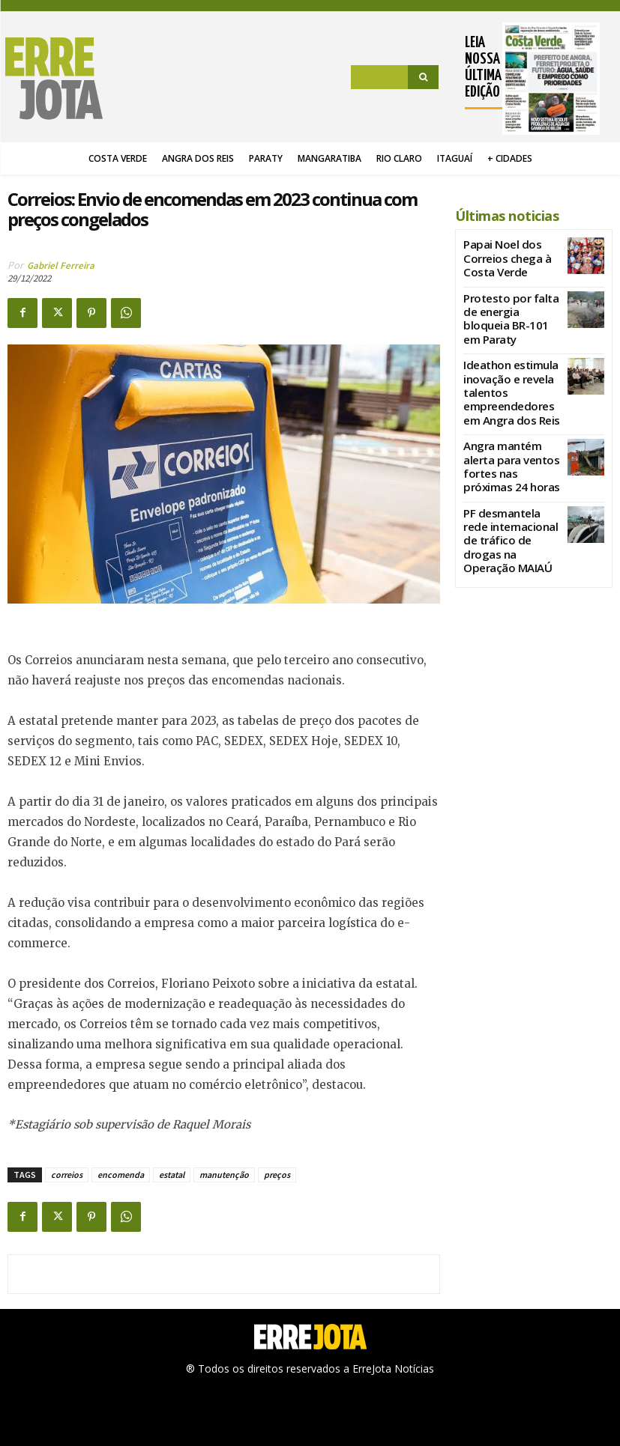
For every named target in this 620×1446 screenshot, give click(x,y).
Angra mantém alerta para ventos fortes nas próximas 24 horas (508, 419)
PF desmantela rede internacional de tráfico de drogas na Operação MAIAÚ (510, 472)
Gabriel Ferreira (60, 265)
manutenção (224, 1174)
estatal (171, 1174)
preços (277, 1174)
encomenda (120, 1174)
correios (66, 1174)
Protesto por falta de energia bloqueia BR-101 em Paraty (511, 303)
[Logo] (55, 78)
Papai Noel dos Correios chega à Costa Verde (510, 250)
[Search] (423, 77)
